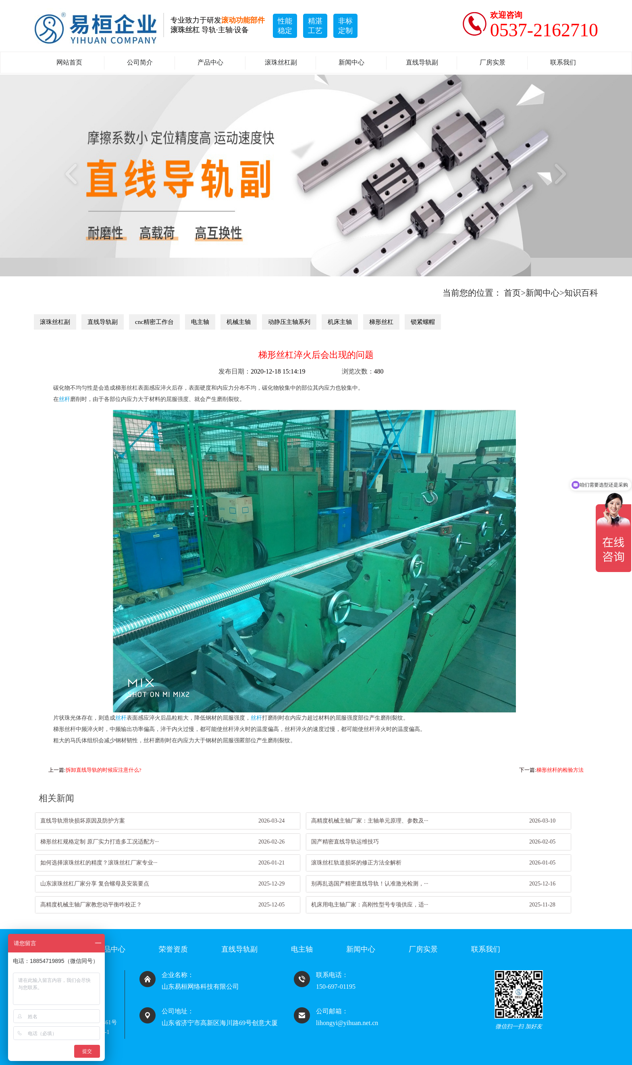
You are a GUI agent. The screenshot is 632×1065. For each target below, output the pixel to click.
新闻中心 (351, 62)
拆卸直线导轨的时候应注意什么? (103, 770)
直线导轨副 (422, 62)
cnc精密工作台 (154, 322)
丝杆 (64, 399)
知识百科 (581, 293)
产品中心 (210, 62)
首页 (512, 293)
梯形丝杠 (381, 322)
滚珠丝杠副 (281, 62)
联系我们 (563, 62)
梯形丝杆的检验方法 (560, 770)
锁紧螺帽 (423, 322)
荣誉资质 (173, 949)
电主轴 (200, 322)
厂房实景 (492, 62)
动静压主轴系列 (289, 322)
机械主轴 (239, 322)
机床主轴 (340, 322)
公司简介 (140, 62)
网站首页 (69, 62)
